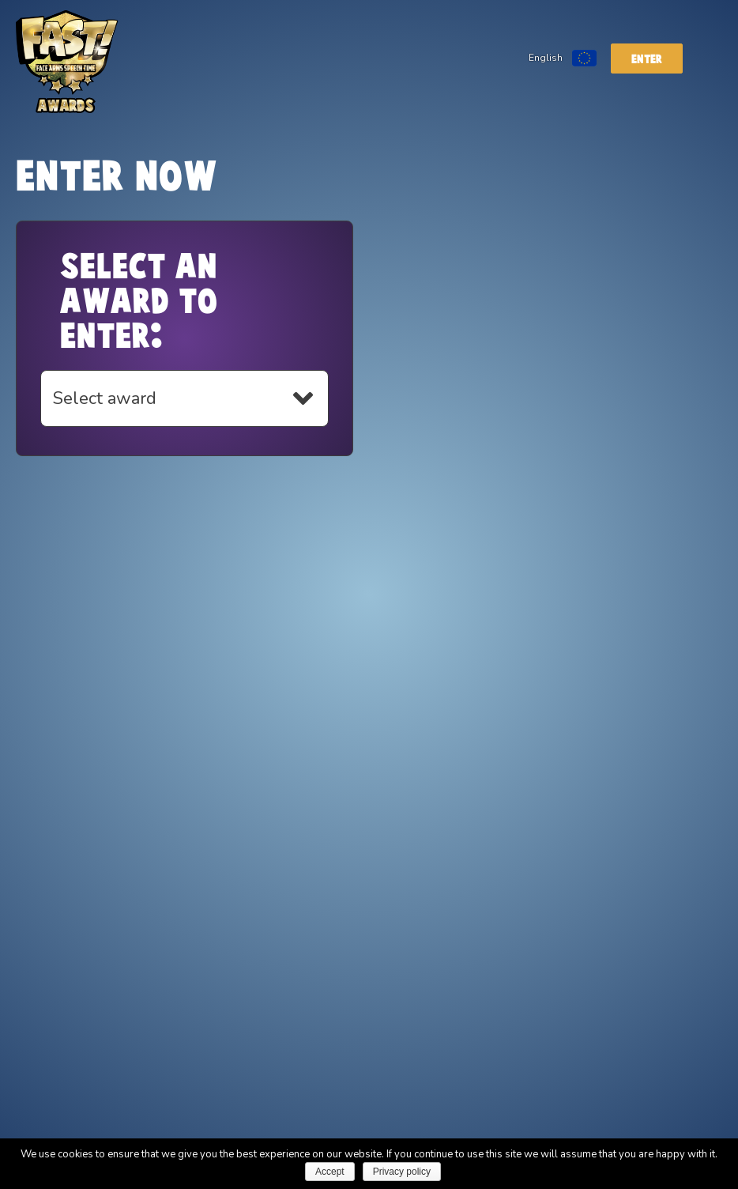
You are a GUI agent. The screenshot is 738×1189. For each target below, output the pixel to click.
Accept (330, 1171)
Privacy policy (402, 1171)
